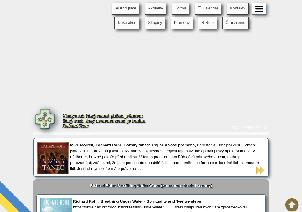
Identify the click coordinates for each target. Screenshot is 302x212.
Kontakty (237, 8)
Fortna (180, 8)
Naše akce (127, 22)
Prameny (182, 22)
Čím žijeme (235, 22)
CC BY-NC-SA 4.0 (249, 127)
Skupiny (155, 22)
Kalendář (208, 8)
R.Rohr (207, 22)
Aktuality (155, 8)
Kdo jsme (125, 8)
